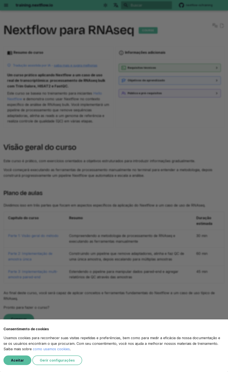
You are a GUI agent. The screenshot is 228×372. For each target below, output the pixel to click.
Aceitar (17, 360)
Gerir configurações (57, 360)
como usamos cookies (51, 349)
